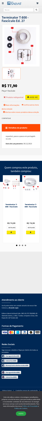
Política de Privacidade (30, 406)
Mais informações (11, 105)
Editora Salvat (7, 391)
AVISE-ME (32, 97)
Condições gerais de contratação (27, 391)
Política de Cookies (20, 408)
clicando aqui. (13, 308)
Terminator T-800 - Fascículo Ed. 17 (31, 206)
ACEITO (21, 414)
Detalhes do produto (16, 127)
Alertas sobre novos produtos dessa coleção (21, 112)
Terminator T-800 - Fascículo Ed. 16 (11, 206)
